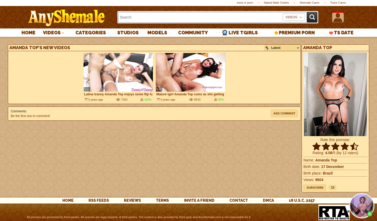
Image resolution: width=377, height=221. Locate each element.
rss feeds (98, 200)
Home (28, 32)
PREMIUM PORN (297, 32)
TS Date (343, 32)
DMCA (268, 200)
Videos (51, 32)
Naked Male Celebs (276, 2)
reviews (132, 200)
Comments (18, 111)
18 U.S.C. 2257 (302, 200)
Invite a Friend (199, 200)
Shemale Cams (309, 2)
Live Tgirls (243, 32)
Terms (162, 200)
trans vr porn (245, 2)
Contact (238, 200)
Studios (127, 32)
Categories (90, 32)
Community (193, 32)
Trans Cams (338, 2)
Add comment (284, 113)
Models (157, 32)
